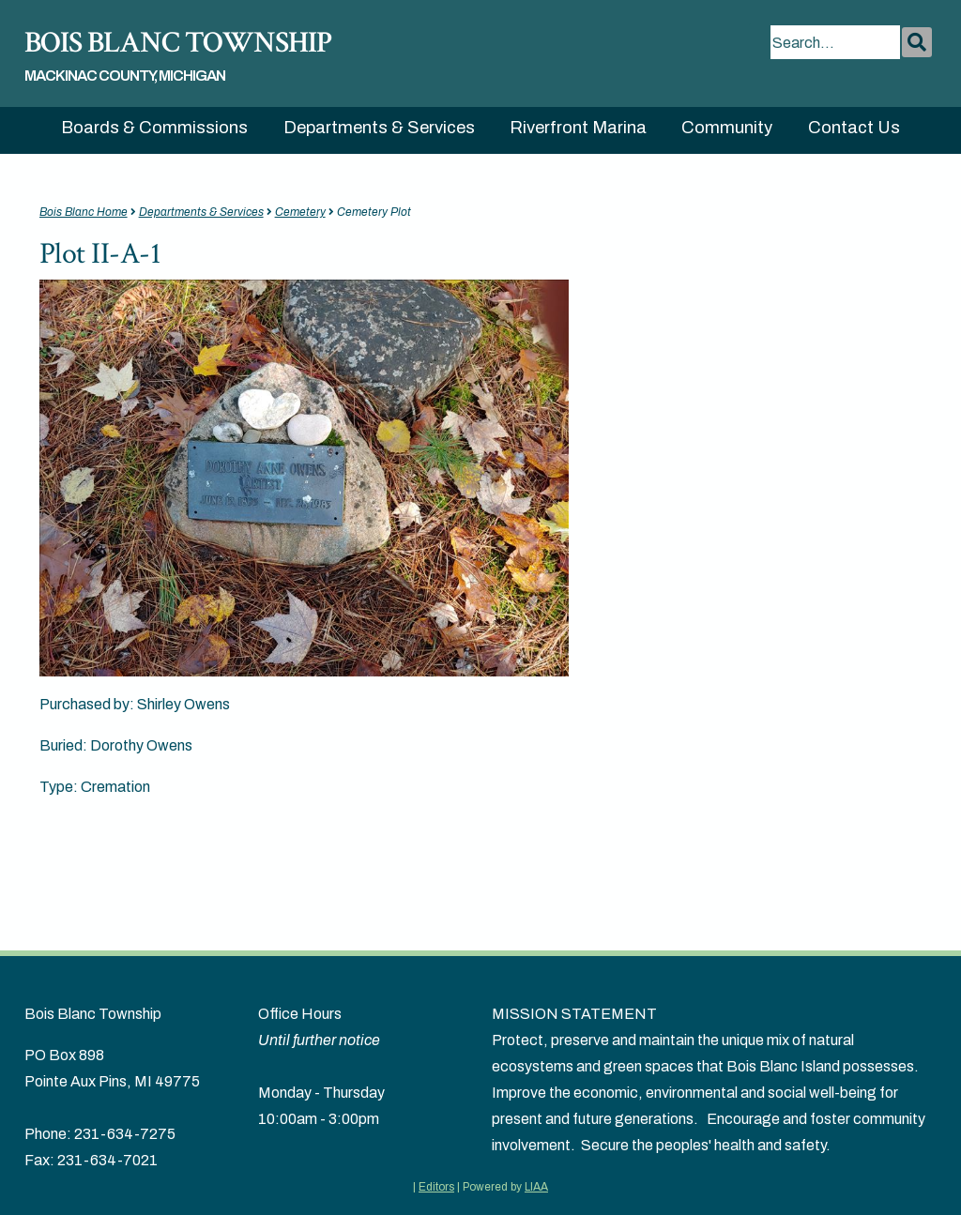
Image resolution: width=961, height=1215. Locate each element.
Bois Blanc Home (83, 212)
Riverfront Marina (578, 127)
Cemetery (300, 212)
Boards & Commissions (154, 127)
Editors (436, 1186)
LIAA (536, 1186)
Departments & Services (379, 127)
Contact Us (854, 127)
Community (726, 127)
